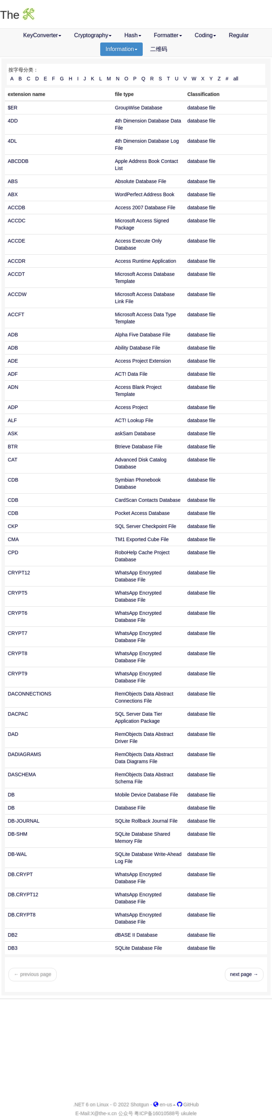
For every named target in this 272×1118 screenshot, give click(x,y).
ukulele (189, 1113)
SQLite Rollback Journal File (146, 821)
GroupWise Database (139, 107)
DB (11, 795)
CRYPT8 (17, 653)
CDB (13, 480)
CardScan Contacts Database (148, 500)
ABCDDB (18, 161)
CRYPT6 (17, 613)
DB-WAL (17, 854)
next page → (244, 974)
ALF (12, 420)
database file (201, 107)
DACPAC (18, 714)
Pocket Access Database (142, 513)
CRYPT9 (17, 673)
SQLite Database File (138, 948)
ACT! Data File (131, 374)
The (17, 14)
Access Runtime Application (145, 261)
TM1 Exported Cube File (142, 539)
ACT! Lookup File (134, 420)
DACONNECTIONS (29, 694)
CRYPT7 (17, 633)
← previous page (32, 974)
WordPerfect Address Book (145, 194)
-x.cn (104, 1113)
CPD (13, 552)
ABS (13, 181)
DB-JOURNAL (23, 821)
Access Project (131, 407)
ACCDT (16, 274)
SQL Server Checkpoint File (145, 526)
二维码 (158, 49)
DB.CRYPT (20, 874)
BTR (13, 446)
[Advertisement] (136, 1050)
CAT (12, 459)
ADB (13, 334)
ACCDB (16, 207)
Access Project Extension (143, 361)
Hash (132, 35)
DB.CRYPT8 (21, 915)
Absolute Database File (140, 181)
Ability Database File (137, 348)
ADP (13, 407)
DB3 (12, 948)
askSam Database (135, 433)
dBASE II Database (136, 935)
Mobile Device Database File (146, 795)
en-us (164, 1104)
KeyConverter (42, 35)
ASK (13, 433)
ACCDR (17, 261)
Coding (205, 35)
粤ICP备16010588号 (157, 1113)
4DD (13, 121)
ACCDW (17, 294)
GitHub (188, 1104)
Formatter (168, 35)
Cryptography (93, 35)
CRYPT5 (17, 593)
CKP (13, 526)
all (235, 78)
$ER (12, 107)
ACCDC (17, 220)
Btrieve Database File (139, 446)
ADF (13, 374)
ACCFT (16, 314)
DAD (13, 734)
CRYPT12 (19, 572)
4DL (12, 141)
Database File (130, 808)
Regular (239, 35)
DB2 (12, 935)
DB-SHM (17, 834)
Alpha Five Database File (142, 334)
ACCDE (16, 241)
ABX (13, 194)
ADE (13, 361)
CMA (13, 539)
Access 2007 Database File (145, 207)
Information (121, 49)
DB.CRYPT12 (23, 894)
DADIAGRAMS (24, 754)
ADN (13, 387)
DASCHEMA (22, 774)
